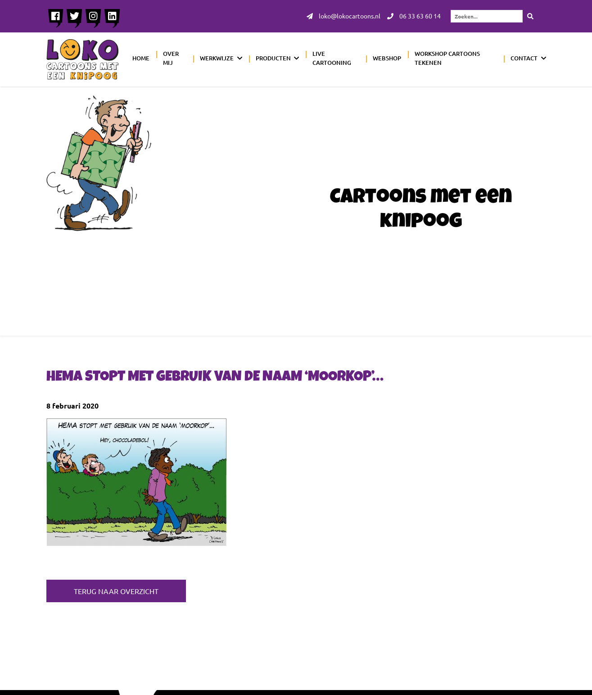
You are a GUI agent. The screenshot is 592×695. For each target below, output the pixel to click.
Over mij (171, 58)
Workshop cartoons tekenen (447, 58)
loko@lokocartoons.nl (343, 16)
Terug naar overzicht (116, 590)
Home (140, 58)
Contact (524, 58)
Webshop (387, 58)
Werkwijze (217, 58)
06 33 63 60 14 (414, 16)
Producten (273, 58)
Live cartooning (331, 58)
